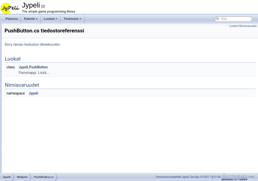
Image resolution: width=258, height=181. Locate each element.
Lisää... (106, 73)
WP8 (24, 164)
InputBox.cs (33, 70)
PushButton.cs (34, 120)
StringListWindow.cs (38, 148)
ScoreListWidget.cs (38, 125)
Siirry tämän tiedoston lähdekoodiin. (96, 44)
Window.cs (32, 153)
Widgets (26, 31)
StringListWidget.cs (38, 142)
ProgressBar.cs (35, 114)
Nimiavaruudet (248, 26)
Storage (26, 26)
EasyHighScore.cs (37, 59)
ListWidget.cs (34, 92)
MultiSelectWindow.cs (39, 109)
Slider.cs (30, 131)
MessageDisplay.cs (37, 98)
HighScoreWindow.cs (39, 65)
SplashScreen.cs (36, 137)
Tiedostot (72, 19)
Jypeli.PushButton (96, 67)
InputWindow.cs (35, 76)
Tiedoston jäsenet (24, 170)
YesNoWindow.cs (36, 159)
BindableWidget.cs (37, 48)
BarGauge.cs (33, 42)
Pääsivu (12, 19)
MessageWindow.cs (38, 103)
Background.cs (35, 37)
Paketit (31, 19)
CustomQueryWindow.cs (41, 54)
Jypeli (96, 93)
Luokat (51, 19)
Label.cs (30, 81)
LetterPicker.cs (35, 87)
